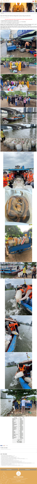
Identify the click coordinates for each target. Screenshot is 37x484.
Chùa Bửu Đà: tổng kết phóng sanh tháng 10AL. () (8, 459)
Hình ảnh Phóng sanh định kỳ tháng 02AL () (8, 455)
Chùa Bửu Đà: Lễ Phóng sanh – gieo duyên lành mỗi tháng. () (10, 457)
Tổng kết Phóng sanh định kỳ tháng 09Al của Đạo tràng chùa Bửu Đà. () (11, 460)
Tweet (7, 445)
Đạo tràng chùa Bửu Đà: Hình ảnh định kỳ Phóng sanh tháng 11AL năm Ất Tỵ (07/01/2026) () (14, 458)
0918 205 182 (15, 479)
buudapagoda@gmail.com (22, 479)
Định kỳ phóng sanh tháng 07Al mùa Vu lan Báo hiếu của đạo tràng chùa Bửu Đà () (12, 461)
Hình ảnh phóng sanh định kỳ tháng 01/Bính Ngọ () (8, 456)
